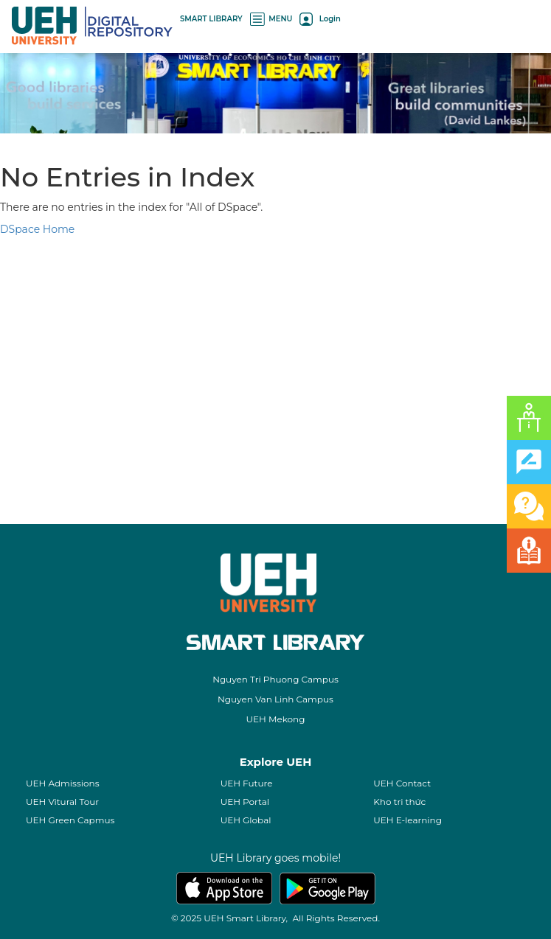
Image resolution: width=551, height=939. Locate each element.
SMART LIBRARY (211, 19)
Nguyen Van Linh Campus (275, 699)
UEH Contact (402, 783)
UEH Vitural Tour (62, 801)
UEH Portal (245, 801)
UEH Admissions (63, 783)
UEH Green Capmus (70, 819)
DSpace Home (37, 229)
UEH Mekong (275, 719)
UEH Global (246, 819)
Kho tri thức (399, 801)
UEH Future (247, 783)
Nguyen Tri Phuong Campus (275, 679)
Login (319, 19)
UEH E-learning (407, 819)
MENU (271, 19)
